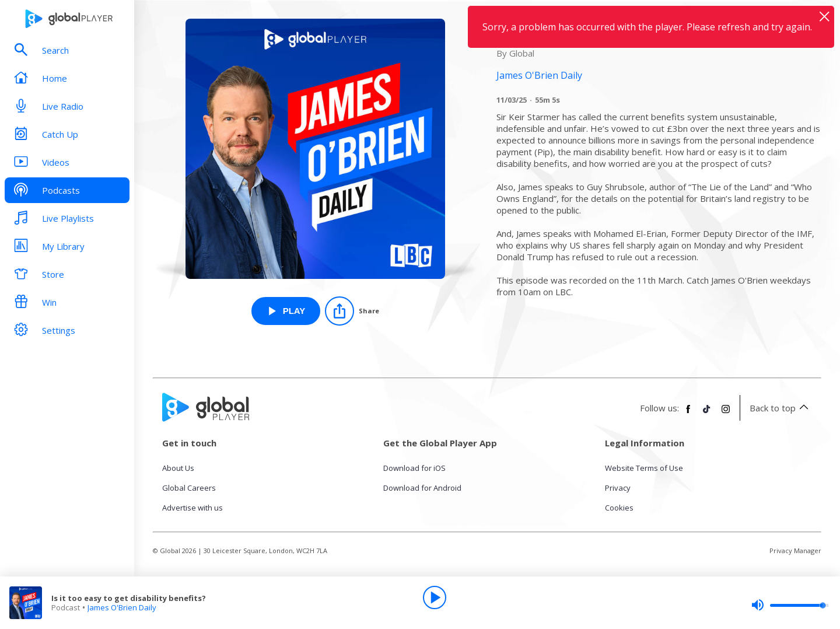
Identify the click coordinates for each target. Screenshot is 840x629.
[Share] (352, 311)
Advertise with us (192, 507)
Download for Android (422, 488)
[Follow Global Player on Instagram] (726, 414)
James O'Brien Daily (122, 607)
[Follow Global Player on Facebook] (688, 414)
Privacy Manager (795, 550)
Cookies (619, 507)
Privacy (618, 488)
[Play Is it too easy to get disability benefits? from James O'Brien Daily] (286, 311)
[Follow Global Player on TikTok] (707, 414)
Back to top (781, 408)
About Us (178, 468)
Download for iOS (414, 468)
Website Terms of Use (644, 468)
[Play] (434, 597)
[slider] (789, 605)
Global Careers (189, 488)
